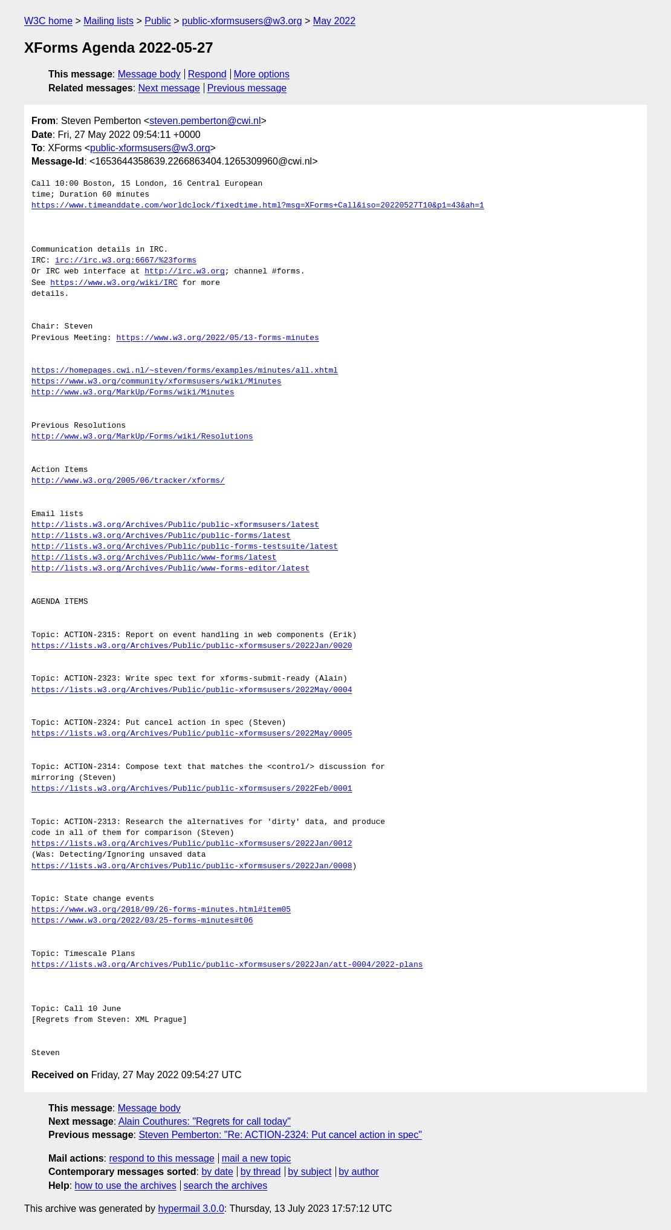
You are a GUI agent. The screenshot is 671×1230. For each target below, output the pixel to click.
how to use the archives (126, 1185)
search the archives (226, 1185)
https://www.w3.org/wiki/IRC (114, 283)
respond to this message (161, 1158)
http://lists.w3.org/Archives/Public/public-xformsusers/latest (175, 525)
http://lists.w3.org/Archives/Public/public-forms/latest (161, 536)
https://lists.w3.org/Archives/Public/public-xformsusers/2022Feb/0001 (191, 788)
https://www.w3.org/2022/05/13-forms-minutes (217, 338)
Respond (207, 74)
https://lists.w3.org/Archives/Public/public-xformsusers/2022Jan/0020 (191, 646)
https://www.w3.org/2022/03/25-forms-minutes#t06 (142, 920)
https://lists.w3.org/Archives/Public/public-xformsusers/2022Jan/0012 (191, 844)
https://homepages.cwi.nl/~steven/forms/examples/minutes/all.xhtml (184, 370)
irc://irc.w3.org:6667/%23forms (125, 260)
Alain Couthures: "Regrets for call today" (204, 1121)
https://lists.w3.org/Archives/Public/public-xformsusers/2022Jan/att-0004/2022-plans (227, 965)
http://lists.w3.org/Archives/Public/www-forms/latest (154, 557)
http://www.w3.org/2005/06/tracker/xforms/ (128, 481)
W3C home (48, 21)
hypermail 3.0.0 (191, 1208)
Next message (169, 88)
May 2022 (334, 21)
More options (262, 74)
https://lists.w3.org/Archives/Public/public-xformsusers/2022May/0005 (191, 733)
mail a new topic (256, 1158)
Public (157, 21)
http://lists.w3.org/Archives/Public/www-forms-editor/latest (170, 568)
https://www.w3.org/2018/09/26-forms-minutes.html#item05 (161, 910)
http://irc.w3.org (184, 271)
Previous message (247, 88)
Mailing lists (108, 21)
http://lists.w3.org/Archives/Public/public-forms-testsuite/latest (184, 546)
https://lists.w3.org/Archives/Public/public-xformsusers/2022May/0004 (191, 690)
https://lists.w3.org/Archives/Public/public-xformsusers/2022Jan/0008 (191, 866)
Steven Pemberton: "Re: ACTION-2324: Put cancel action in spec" (279, 1135)
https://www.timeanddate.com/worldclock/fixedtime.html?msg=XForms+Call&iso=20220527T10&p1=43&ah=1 (257, 205)
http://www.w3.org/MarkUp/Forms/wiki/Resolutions (142, 436)
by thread (261, 1171)
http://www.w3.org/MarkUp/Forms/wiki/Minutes (132, 392)
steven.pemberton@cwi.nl (205, 121)
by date (217, 1171)
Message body (149, 74)
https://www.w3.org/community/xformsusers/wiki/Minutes (156, 381)
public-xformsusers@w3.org (242, 21)
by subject (309, 1171)
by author (359, 1171)
